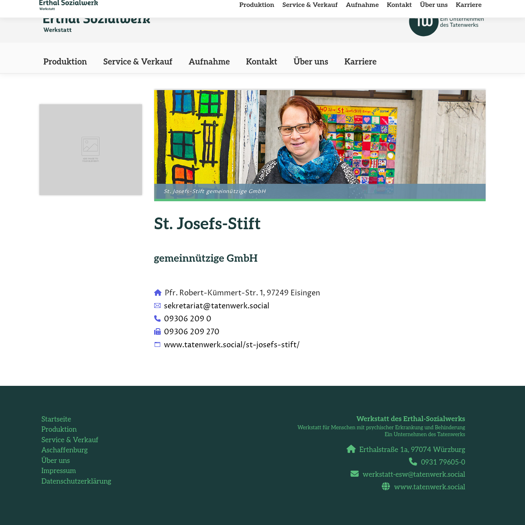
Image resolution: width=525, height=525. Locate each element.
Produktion (59, 430)
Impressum (58, 471)
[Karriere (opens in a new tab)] (360, 62)
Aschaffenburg (64, 450)
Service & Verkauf (70, 440)
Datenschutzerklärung (76, 482)
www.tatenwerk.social (426, 487)
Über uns (55, 461)
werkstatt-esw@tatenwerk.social (411, 475)
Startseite (56, 419)
